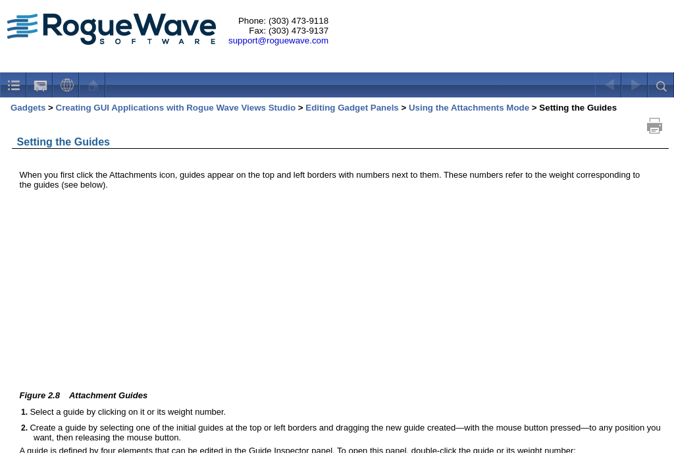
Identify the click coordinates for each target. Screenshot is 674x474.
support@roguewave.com (278, 40)
